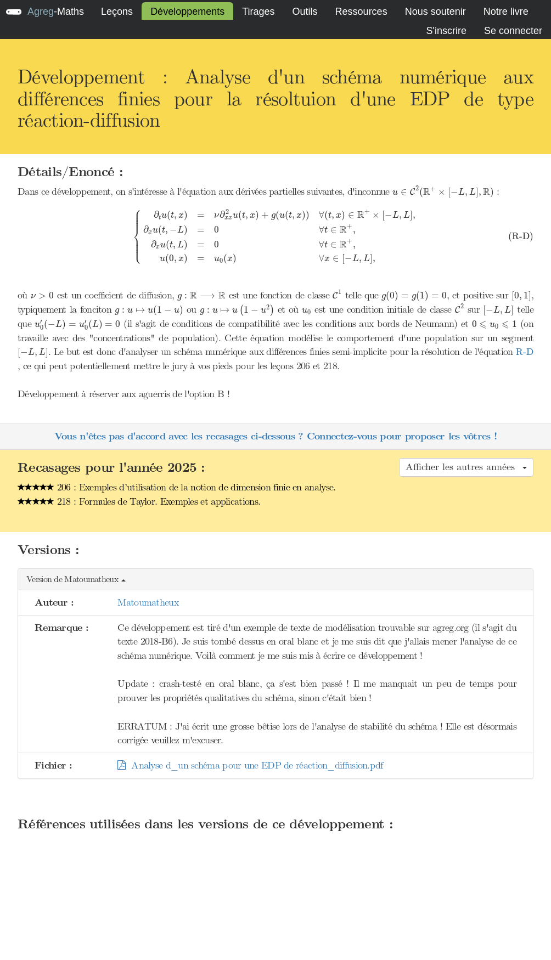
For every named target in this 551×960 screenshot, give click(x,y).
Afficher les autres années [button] (466, 467)
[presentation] (443, 191)
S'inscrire (446, 30)
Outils (305, 11)
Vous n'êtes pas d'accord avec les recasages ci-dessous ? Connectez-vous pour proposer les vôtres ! (275, 436)
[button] (275, 579)
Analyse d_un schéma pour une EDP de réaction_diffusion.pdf (250, 765)
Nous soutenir (435, 11)
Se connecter (513, 30)
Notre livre (505, 11)
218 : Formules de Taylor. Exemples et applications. (139, 501)
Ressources (361, 11)
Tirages (258, 11)
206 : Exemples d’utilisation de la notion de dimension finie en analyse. (176, 487)
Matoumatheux (147, 602)
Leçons (117, 11)
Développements (187, 11)
